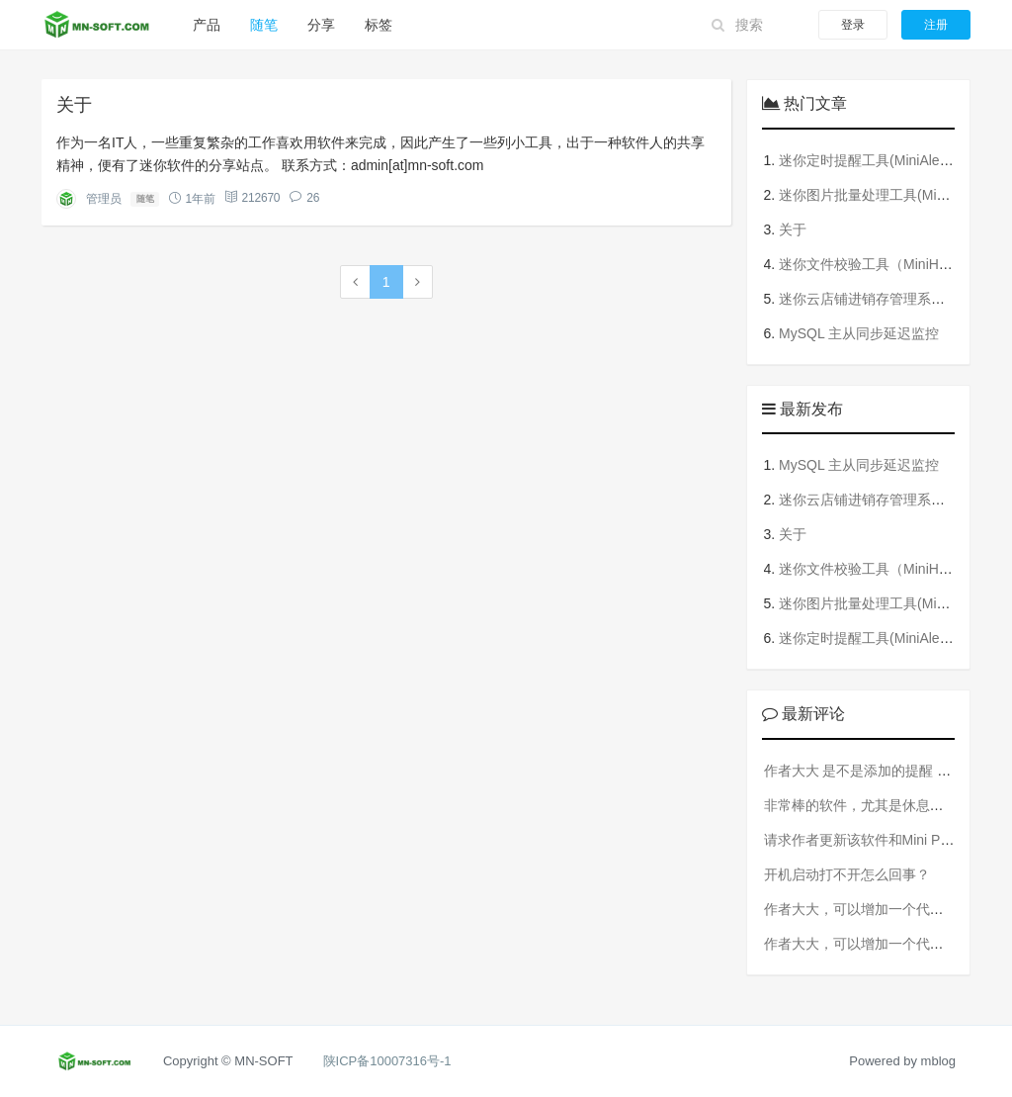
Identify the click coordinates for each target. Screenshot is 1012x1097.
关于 (74, 105)
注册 (936, 25)
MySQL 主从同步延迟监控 (859, 333)
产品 (206, 25)
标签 (378, 25)
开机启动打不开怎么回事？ (847, 874)
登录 (853, 25)
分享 (321, 25)
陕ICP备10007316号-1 (387, 1060)
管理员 (103, 199)
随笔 (264, 25)
